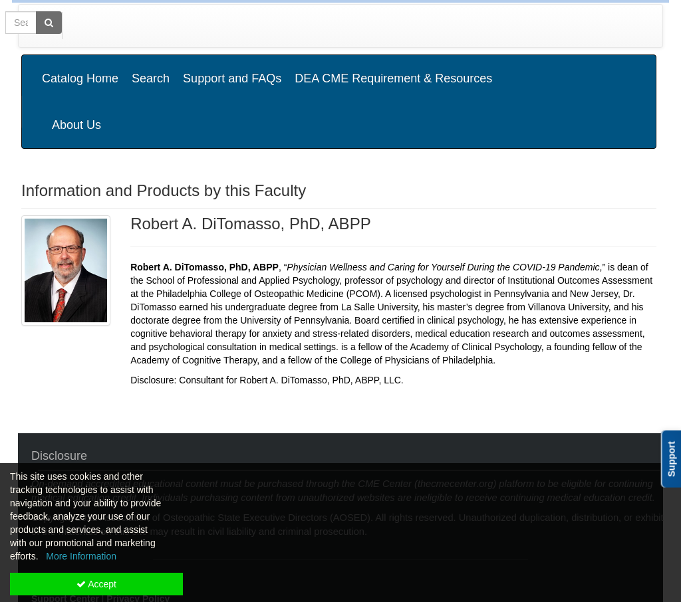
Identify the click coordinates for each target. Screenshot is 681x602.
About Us (619, 68)
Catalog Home (80, 68)
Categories (102, 25)
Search (151, 68)
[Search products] (490, 26)
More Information (81, 556)
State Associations (262, 25)
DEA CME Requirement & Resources (393, 68)
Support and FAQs (232, 68)
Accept (96, 584)
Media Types (174, 25)
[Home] (45, 26)
